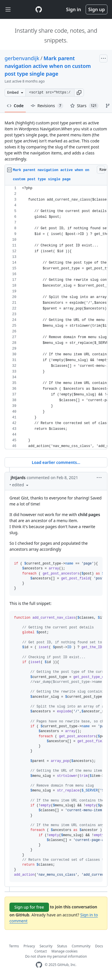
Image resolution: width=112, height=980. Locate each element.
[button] (79, 93)
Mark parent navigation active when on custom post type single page (48, 66)
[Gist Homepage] (38, 9)
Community (81, 946)
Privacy (29, 946)
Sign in (73, 9)
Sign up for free (29, 907)
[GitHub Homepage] (39, 965)
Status (62, 946)
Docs (99, 946)
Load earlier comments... (56, 462)
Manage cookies (65, 951)
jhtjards (18, 477)
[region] (56, 317)
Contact (40, 951)
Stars (84, 106)
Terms (14, 946)
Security (46, 946)
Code (15, 105)
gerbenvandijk (22, 58)
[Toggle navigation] (8, 9)
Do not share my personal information (56, 956)
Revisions (47, 106)
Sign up (96, 9)
